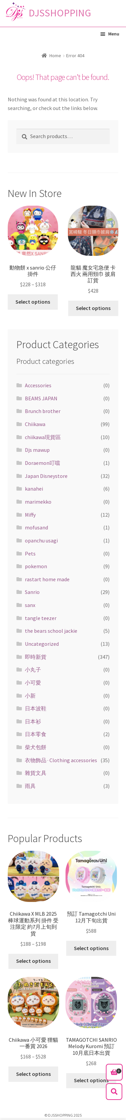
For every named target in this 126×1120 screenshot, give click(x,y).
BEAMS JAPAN (41, 398)
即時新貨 (35, 656)
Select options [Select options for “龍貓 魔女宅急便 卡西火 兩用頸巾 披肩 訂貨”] (93, 308)
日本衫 (33, 721)
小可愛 (33, 682)
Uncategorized (42, 643)
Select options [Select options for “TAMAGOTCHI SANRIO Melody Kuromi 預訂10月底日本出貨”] (91, 1080)
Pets (30, 553)
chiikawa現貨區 (43, 437)
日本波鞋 (35, 708)
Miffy (30, 514)
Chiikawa (35, 424)
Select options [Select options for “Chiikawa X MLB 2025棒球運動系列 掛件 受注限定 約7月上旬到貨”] (33, 960)
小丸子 (33, 669)
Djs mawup (37, 449)
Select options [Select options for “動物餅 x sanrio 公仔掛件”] (32, 301)
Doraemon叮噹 (42, 463)
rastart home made (47, 579)
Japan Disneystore (46, 476)
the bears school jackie (51, 630)
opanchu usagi (41, 540)
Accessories (38, 385)
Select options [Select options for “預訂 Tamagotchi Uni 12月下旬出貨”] (91, 948)
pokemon (36, 566)
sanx (30, 605)
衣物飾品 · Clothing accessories (61, 760)
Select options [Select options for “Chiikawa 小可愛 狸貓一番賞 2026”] (33, 1074)
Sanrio (32, 592)
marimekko (38, 501)
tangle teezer (40, 618)
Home (55, 56)
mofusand (36, 527)
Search (114, 1091)
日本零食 (35, 734)
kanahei (34, 488)
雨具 (30, 786)
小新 (30, 695)
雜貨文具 (35, 773)
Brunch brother (42, 411)
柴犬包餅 (35, 747)
